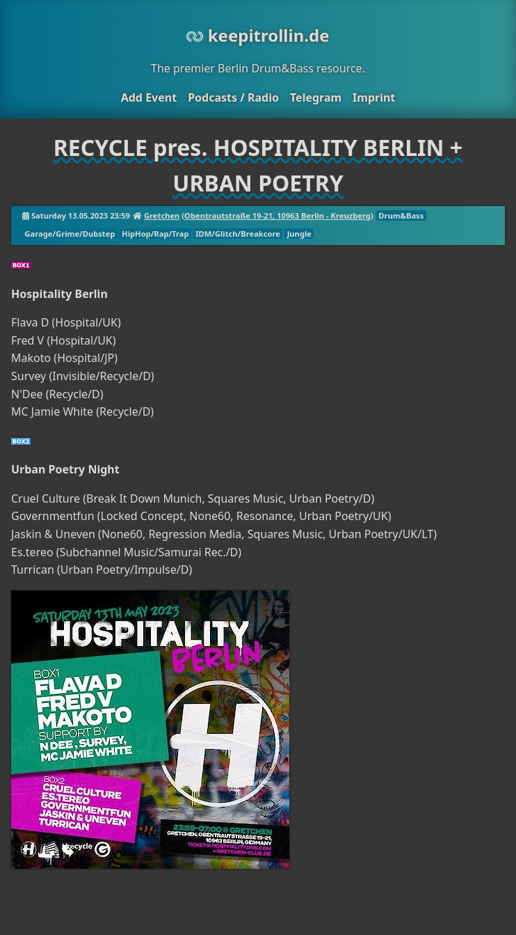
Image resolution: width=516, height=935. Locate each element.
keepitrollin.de (257, 35)
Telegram (315, 97)
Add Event (149, 97)
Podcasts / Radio (233, 97)
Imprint (374, 97)
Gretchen (161, 215)
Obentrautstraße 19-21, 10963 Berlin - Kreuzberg (277, 215)
